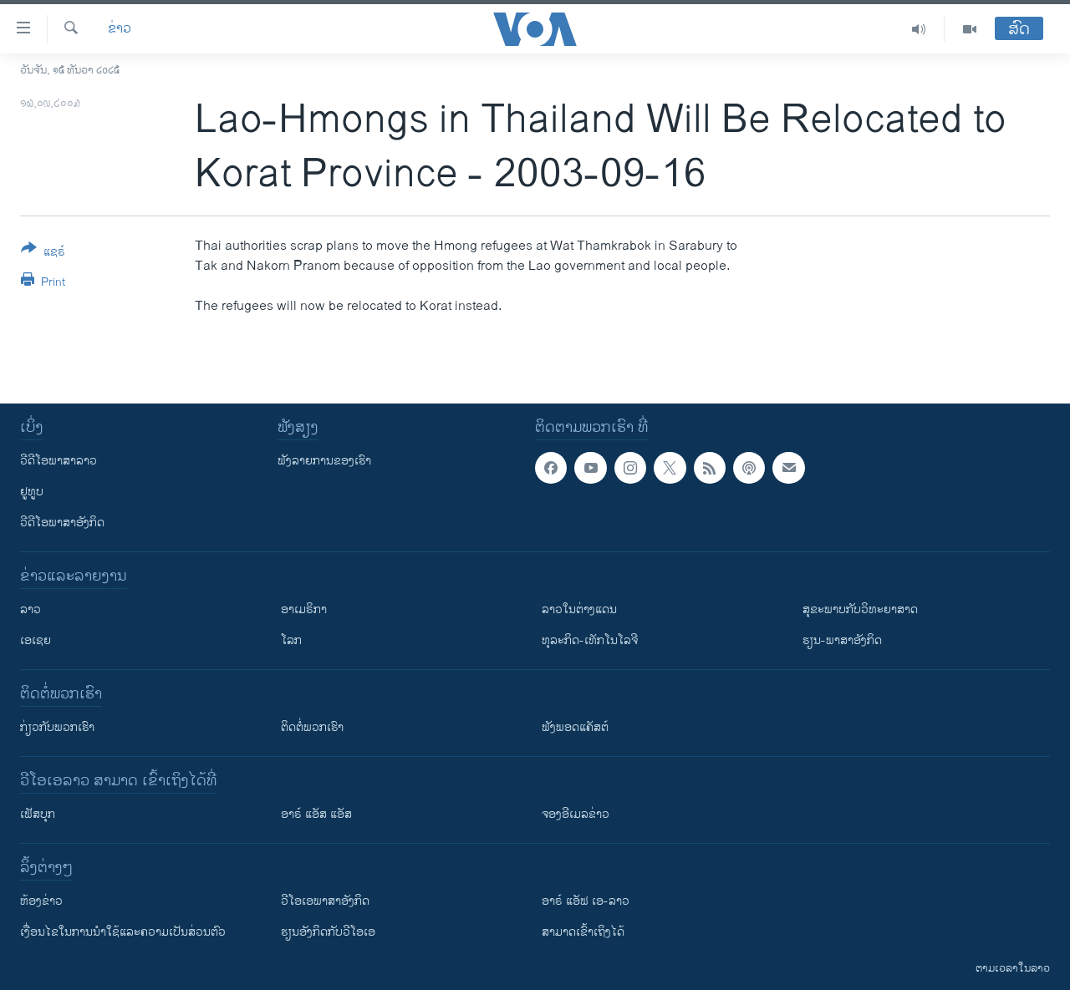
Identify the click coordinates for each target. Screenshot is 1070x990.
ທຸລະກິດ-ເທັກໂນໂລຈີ (590, 640)
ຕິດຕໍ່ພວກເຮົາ (312, 727)
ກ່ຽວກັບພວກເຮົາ (57, 727)
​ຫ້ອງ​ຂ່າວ (41, 901)
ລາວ (30, 609)
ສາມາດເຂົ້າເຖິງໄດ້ (583, 932)
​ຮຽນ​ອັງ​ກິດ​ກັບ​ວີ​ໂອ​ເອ (328, 932)
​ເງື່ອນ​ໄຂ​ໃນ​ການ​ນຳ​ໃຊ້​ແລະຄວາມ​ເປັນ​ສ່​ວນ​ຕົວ (123, 932)
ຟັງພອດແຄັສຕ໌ (575, 727)
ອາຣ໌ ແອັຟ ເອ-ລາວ (585, 901)
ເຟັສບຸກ (37, 814)
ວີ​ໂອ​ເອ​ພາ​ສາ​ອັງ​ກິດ (325, 901)
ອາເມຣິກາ (304, 609)
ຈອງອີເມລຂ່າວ (575, 814)
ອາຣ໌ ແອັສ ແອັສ (316, 814)
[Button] (43, 253)
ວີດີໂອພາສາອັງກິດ (62, 522)
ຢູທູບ (31, 491)
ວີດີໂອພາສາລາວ (58, 461)
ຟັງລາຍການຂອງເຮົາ (324, 461)
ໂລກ (291, 640)
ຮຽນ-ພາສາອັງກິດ (842, 640)
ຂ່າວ (119, 29)
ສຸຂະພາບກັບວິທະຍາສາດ (860, 609)
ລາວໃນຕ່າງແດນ (579, 609)
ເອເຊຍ (35, 640)
